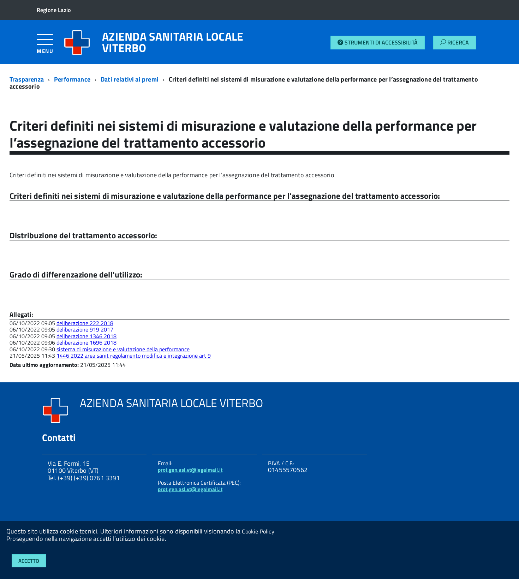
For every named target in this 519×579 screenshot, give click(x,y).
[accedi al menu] (50, 46)
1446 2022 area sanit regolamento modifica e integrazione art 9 (133, 355)
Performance (72, 79)
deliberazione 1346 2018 (86, 336)
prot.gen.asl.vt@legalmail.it (190, 470)
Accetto (28, 561)
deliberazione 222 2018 (84, 323)
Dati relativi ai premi (130, 79)
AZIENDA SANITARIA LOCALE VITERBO (173, 42)
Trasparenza (27, 79)
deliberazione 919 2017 (84, 329)
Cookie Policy (258, 531)
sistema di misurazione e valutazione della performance (123, 349)
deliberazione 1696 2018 (86, 342)
